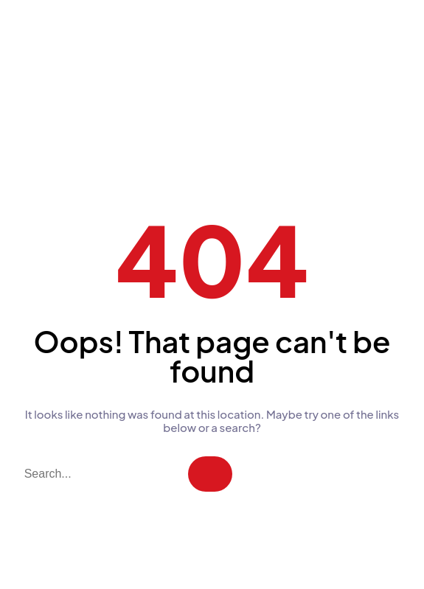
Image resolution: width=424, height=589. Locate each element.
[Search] (210, 474)
